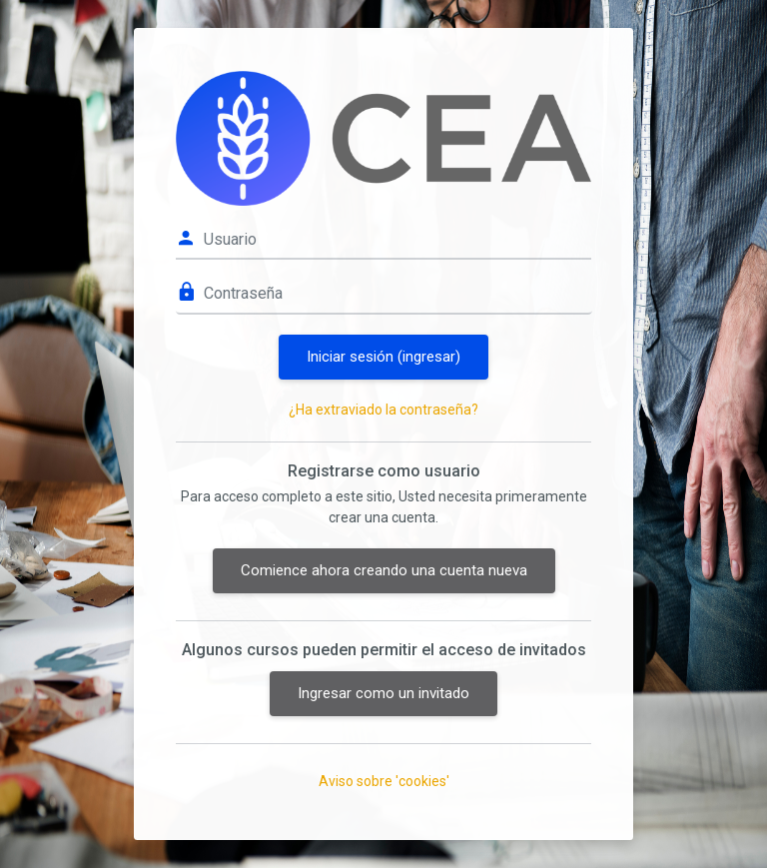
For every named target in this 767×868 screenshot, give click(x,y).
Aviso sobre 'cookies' (384, 781)
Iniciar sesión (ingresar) (383, 357)
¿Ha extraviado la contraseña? (383, 410)
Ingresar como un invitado (383, 693)
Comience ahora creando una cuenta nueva (384, 570)
